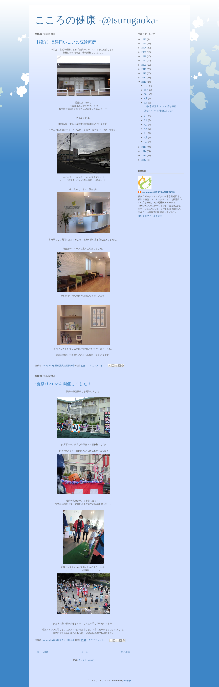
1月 (146, 141)
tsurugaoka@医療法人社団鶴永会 (158, 192)
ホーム (84, 652)
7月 (146, 116)
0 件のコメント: (96, 365)
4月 (146, 129)
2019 (144, 69)
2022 (144, 56)
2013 (144, 155)
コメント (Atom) (86, 660)
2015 (144, 147)
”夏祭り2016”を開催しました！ (63, 384)
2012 (144, 159)
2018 (144, 73)
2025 (144, 43)
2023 (144, 52)
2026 (144, 39)
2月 (146, 137)
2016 (144, 82)
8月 (146, 102)
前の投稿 (125, 652)
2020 (144, 65)
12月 (146, 85)
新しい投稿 (42, 652)
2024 (144, 47)
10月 (146, 94)
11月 (146, 90)
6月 (146, 120)
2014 (144, 151)
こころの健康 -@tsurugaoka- (97, 20)
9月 (146, 98)
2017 (144, 77)
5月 (146, 124)
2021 (144, 60)
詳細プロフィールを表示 (150, 216)
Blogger (128, 680)
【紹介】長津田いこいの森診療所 (65, 42)
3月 (146, 133)
